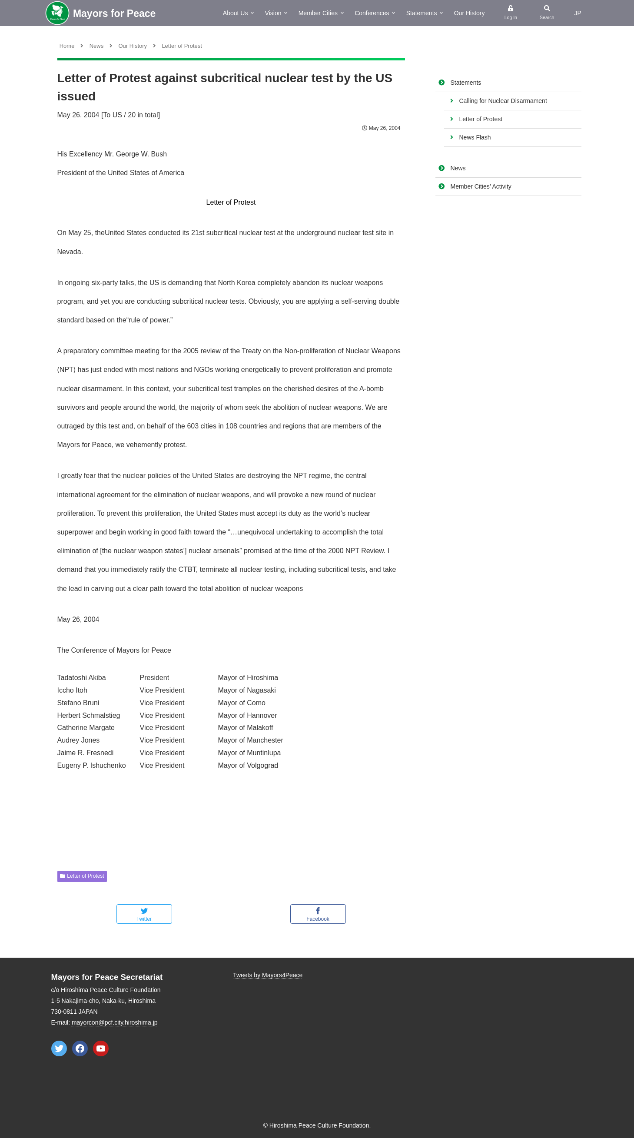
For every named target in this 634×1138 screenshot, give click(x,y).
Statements (466, 82)
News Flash (475, 137)
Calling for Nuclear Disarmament (503, 100)
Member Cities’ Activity (481, 186)
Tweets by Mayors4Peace (267, 975)
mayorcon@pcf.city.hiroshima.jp (115, 1022)
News (458, 168)
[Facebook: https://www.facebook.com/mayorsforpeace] (80, 1048)
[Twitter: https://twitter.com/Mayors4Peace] (59, 1048)
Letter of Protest (481, 119)
